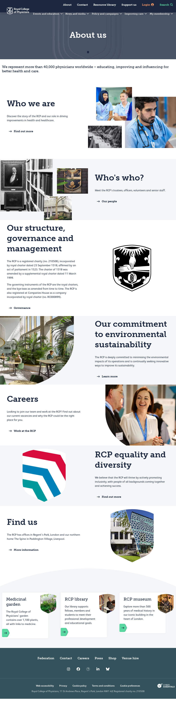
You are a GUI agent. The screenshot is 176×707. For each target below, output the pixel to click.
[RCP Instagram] (68, 677)
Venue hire (130, 666)
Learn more (106, 385)
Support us (129, 4)
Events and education (48, 13)
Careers (83, 666)
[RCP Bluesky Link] (108, 677)
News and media (77, 13)
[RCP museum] (126, 636)
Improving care (136, 13)
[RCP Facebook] (78, 677)
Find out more (20, 139)
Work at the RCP (21, 439)
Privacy (63, 694)
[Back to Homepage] (14, 13)
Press (99, 666)
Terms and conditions (103, 694)
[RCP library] (68, 640)
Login (148, 4)
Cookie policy (79, 694)
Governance (18, 316)
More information (22, 558)
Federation (45, 666)
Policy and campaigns (107, 13)
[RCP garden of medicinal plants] (9, 641)
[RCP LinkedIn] (98, 677)
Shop (112, 666)
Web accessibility (45, 694)
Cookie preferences (130, 694)
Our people (106, 210)
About (67, 4)
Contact (82, 4)
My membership (161, 13)
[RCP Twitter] (88, 677)
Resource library (104, 4)
